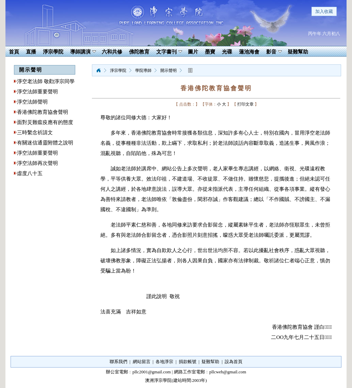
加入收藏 (324, 11)
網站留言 (141, 361)
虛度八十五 (30, 173)
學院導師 (143, 70)
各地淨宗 (164, 361)
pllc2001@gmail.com (151, 371)
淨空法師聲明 (32, 102)
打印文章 (245, 104)
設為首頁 (233, 361)
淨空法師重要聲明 (37, 91)
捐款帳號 (187, 361)
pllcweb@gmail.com (227, 371)
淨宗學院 (98, 70)
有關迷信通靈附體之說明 (45, 142)
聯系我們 (118, 361)
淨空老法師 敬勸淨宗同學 (46, 81)
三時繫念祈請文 (35, 132)
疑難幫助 (210, 361)
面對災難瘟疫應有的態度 (45, 122)
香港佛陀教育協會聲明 (42, 112)
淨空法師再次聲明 (37, 163)
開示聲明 (168, 70)
